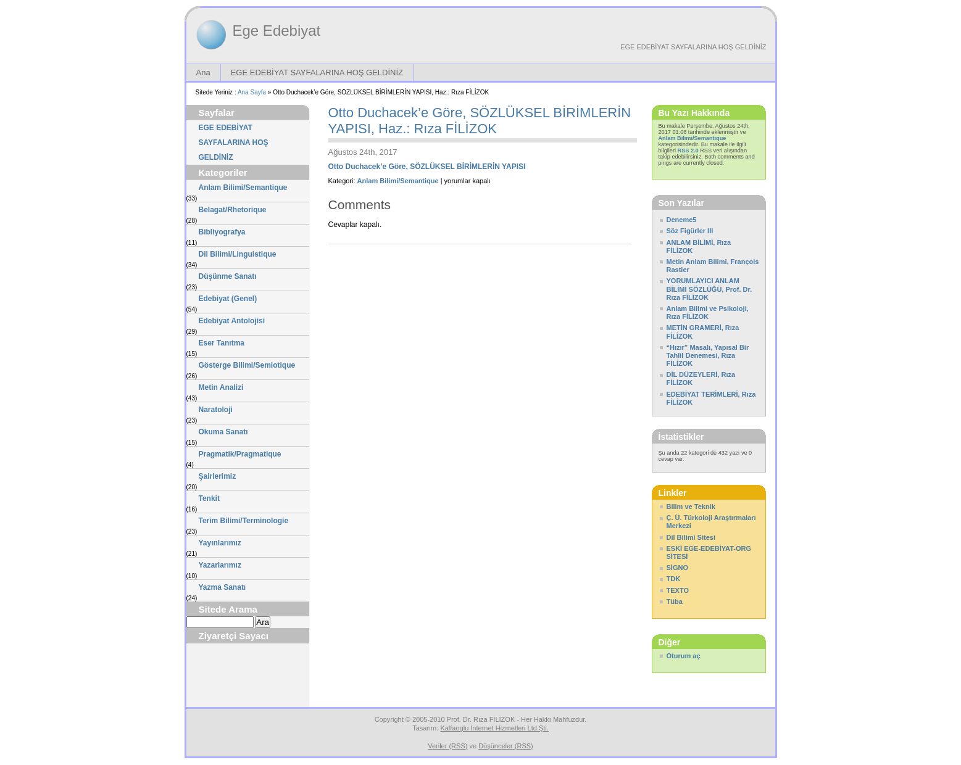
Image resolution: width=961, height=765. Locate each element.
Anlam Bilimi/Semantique (243, 187)
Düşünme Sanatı (228, 276)
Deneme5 (682, 219)
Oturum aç (684, 656)
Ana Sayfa (252, 92)
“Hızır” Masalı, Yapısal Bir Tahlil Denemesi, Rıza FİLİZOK (708, 355)
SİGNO (677, 567)
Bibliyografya (222, 232)
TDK (674, 578)
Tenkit (209, 498)
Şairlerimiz (217, 476)
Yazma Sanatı (222, 587)
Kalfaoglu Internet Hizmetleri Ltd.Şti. (494, 728)
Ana (203, 72)
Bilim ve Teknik (691, 506)
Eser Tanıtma (221, 343)
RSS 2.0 (688, 150)
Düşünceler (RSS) (505, 746)
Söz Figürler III (690, 230)
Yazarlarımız (220, 565)
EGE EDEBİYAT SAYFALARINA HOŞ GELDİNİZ (693, 47)
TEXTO (678, 590)
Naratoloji (216, 409)
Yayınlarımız (220, 543)
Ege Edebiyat (277, 30)
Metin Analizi (221, 387)
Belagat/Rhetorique (233, 209)
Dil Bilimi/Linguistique (238, 254)
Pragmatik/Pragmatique (240, 454)
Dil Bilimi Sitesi (691, 537)
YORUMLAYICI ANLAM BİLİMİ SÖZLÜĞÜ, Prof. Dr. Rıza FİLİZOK (709, 288)
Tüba (675, 601)
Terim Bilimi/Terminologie (244, 520)
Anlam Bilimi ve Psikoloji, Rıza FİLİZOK (708, 312)
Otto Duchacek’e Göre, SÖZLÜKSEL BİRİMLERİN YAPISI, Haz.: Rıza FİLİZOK (479, 120)
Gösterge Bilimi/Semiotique (247, 365)
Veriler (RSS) (447, 746)
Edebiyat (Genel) (228, 298)
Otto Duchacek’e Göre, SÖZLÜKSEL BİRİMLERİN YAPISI (427, 166)
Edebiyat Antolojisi (232, 320)
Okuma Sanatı (223, 432)
